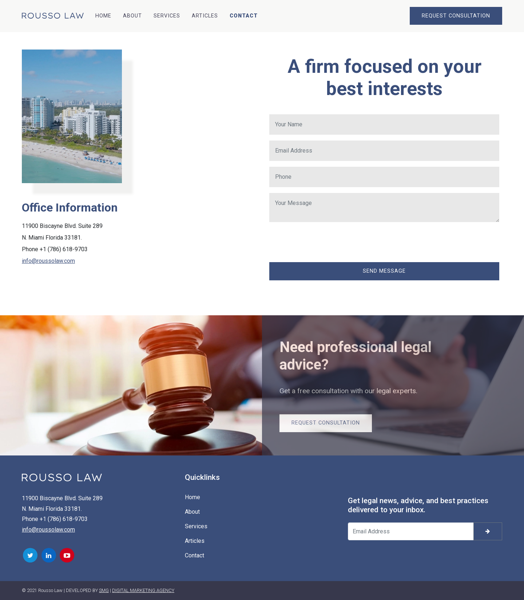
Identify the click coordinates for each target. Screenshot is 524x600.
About (132, 16)
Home (103, 16)
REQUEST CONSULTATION (456, 16)
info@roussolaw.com (48, 260)
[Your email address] (411, 531)
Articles (205, 16)
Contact (244, 16)
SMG (104, 590)
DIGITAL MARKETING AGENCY (143, 590)
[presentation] (324, 242)
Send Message (384, 271)
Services (167, 16)
